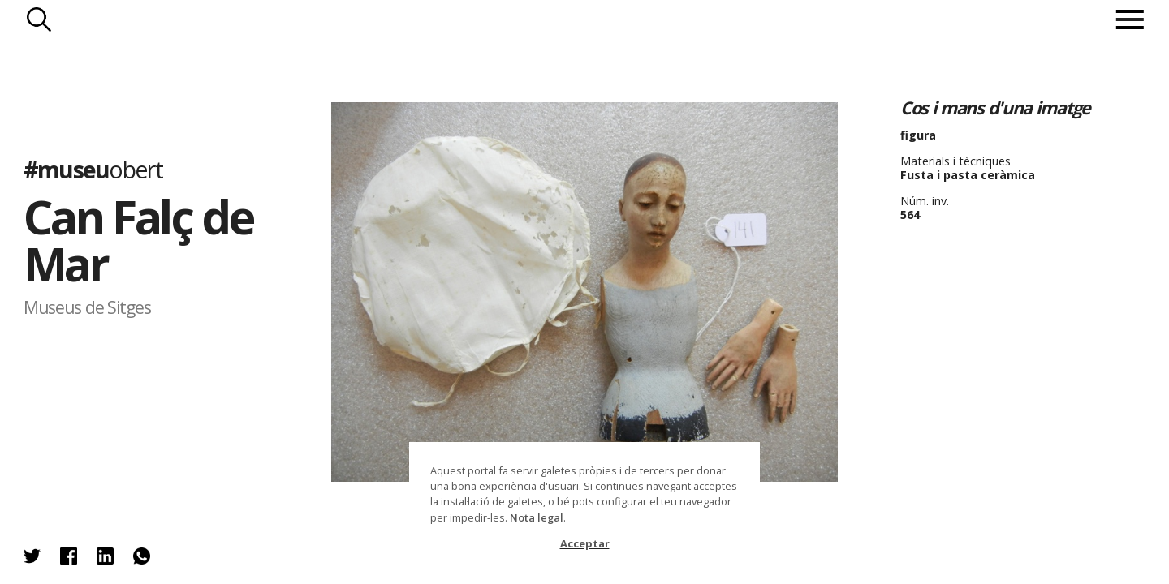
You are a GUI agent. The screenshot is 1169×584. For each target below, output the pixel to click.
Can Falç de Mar (138, 239)
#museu (93, 168)
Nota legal (536, 517)
